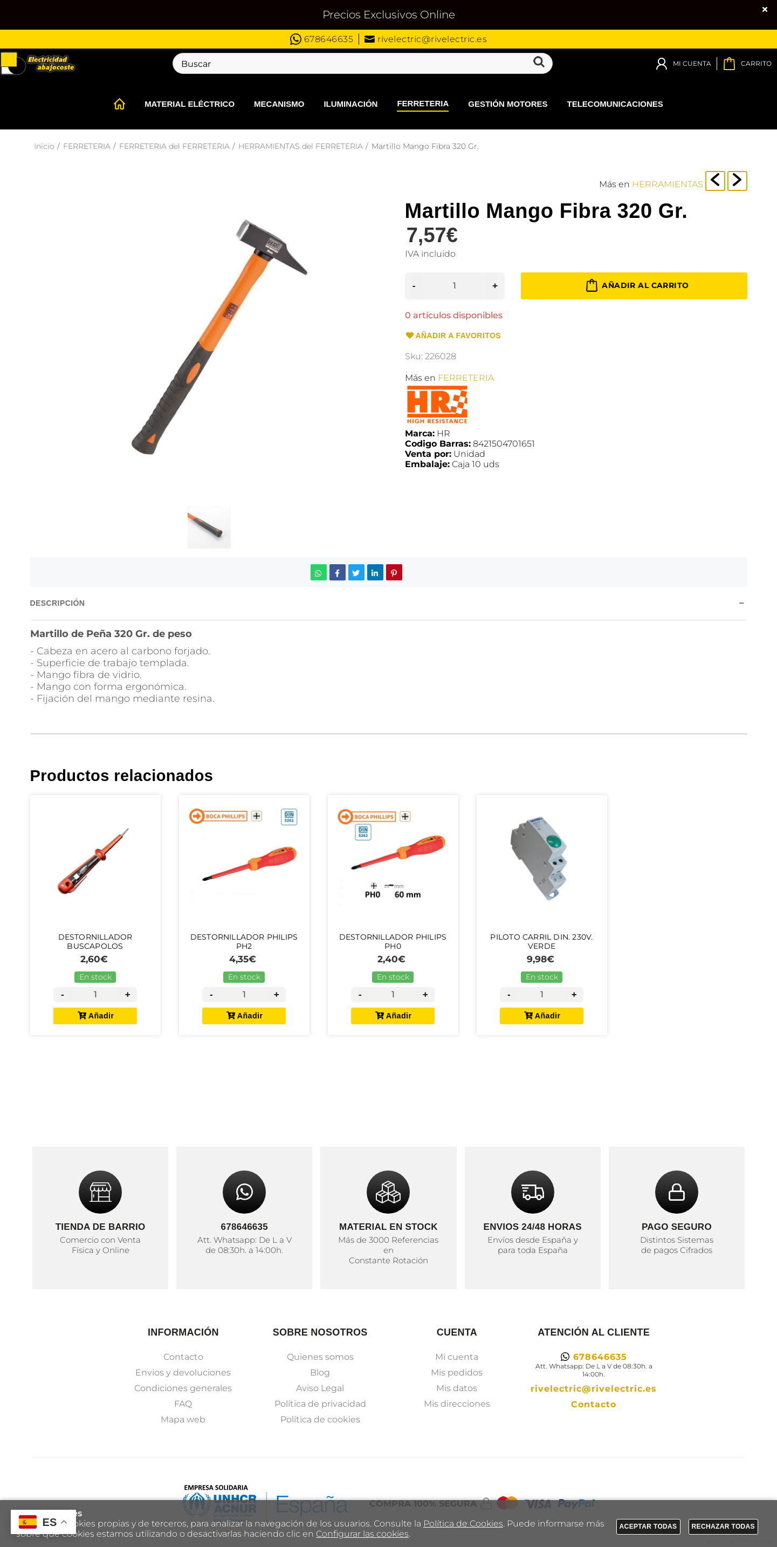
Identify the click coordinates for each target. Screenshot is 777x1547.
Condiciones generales (183, 1388)
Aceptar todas (648, 1526)
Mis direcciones (457, 1404)
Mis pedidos (457, 1372)
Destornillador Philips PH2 (244, 946)
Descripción (57, 603)
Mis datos (456, 1388)
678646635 (322, 39)
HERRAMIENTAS (667, 184)
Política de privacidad (320, 1404)
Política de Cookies (463, 1523)
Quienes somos (320, 1357)
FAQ (183, 1404)
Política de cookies (320, 1419)
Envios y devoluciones (183, 1372)
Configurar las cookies (362, 1534)
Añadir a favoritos (453, 335)
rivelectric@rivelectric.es (426, 39)
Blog (320, 1372)
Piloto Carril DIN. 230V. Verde (541, 946)
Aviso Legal (320, 1388)
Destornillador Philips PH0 (393, 946)
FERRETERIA (466, 378)
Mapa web (183, 1419)
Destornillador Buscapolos (95, 946)
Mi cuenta (456, 1357)
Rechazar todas (723, 1526)
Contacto (183, 1357)
